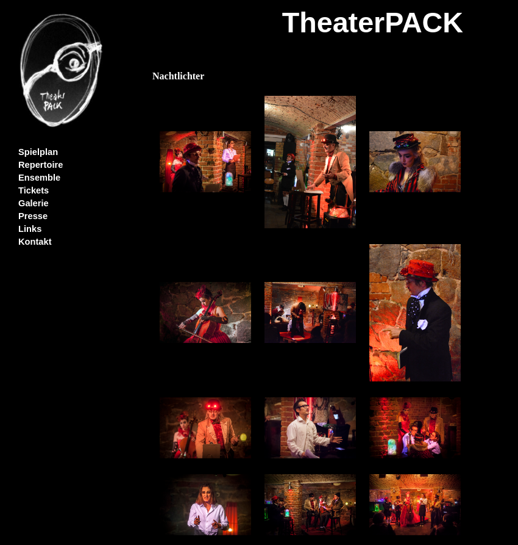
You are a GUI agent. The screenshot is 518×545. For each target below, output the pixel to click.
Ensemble (39, 177)
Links (29, 229)
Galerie (33, 203)
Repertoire (40, 165)
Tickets (33, 190)
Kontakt (35, 242)
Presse (33, 216)
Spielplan (38, 152)
